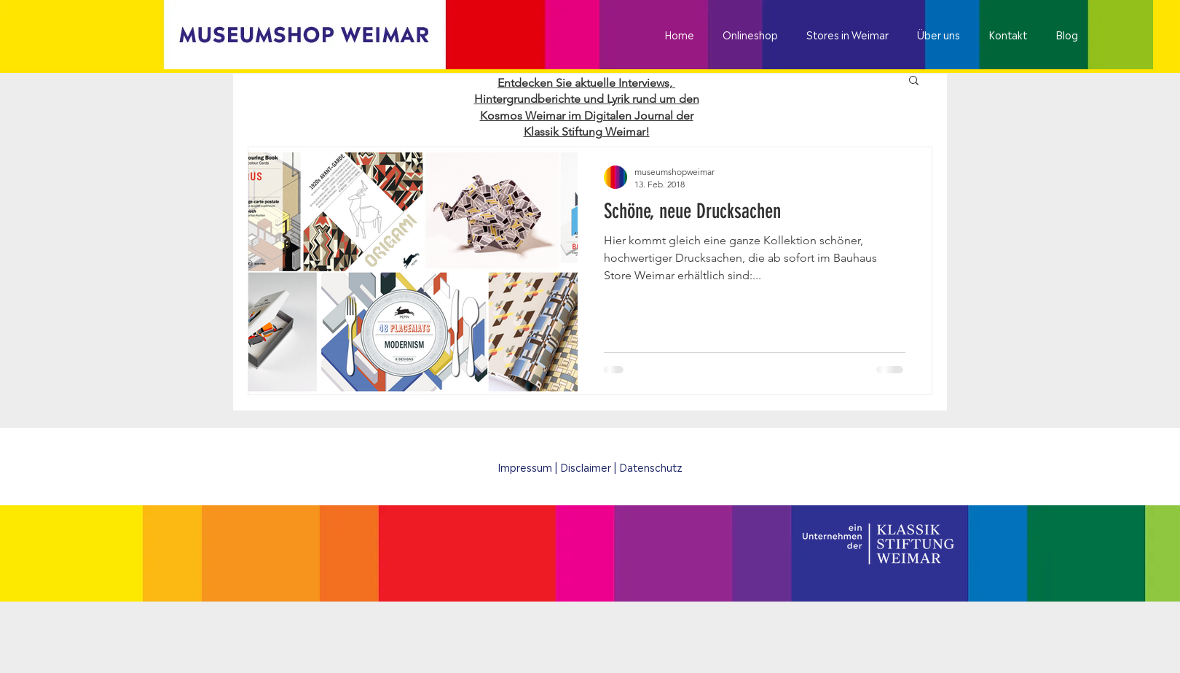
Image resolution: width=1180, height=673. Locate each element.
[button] (914, 81)
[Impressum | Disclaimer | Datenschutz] (590, 466)
